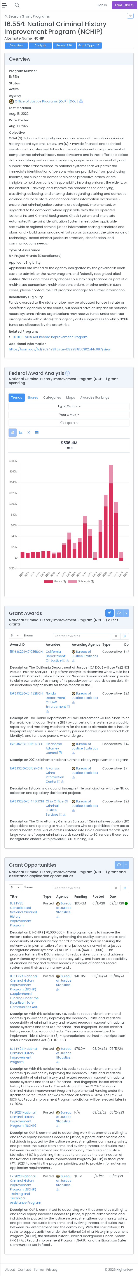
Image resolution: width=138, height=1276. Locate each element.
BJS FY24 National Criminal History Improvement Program (23, 1055)
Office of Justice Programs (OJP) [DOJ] (46, 101)
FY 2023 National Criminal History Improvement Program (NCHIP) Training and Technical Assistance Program (25, 1189)
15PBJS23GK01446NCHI (27, 801)
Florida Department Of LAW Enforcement (56, 700)
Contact (24, 1269)
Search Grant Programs (27, 16)
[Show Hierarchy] (81, 101)
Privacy (52, 1269)
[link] (124, 636)
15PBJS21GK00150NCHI (26, 744)
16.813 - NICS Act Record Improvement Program (50, 337)
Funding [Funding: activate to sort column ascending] (80, 896)
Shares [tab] (32, 397)
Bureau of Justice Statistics (85, 653)
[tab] (13, 432)
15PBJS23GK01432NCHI (26, 693)
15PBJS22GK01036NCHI (26, 651)
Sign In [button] (102, 5)
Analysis (40, 45)
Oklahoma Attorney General (54, 748)
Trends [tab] (16, 397)
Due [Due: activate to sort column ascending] (113, 896)
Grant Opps (89, 45)
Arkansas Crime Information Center (55, 775)
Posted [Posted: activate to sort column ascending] (98, 896)
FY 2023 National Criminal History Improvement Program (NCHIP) (23, 1119)
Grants (64, 45)
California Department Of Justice (55, 656)
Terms (39, 1269)
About (10, 1269)
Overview (16, 45)
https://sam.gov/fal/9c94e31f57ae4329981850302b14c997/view (59, 349)
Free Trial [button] (124, 5)
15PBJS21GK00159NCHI (26, 768)
